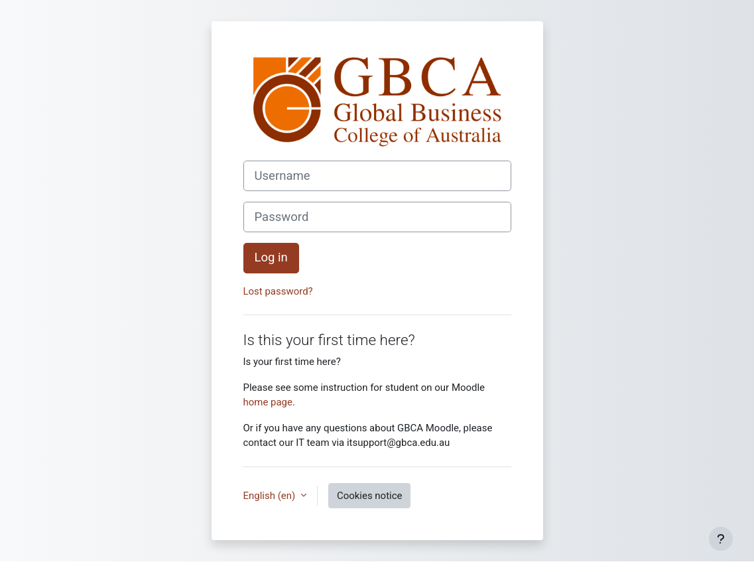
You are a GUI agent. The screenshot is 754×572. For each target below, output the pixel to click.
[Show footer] (721, 539)
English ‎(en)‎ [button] (270, 496)
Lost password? (278, 291)
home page (267, 402)
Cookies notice (370, 496)
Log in (271, 257)
